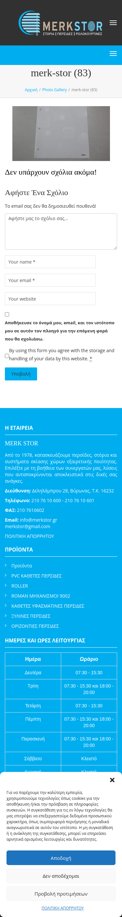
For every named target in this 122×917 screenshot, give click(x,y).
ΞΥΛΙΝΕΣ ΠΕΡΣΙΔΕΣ (30, 616)
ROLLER (19, 586)
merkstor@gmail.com (27, 526)
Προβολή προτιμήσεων (61, 893)
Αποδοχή (61, 858)
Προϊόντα (21, 566)
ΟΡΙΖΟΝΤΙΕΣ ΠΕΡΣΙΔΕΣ (35, 626)
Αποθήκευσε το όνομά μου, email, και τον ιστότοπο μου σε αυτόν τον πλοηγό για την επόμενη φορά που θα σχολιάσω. (60, 331)
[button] (112, 780)
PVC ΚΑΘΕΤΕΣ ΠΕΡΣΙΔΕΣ (36, 576)
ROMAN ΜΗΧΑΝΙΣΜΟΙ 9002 (40, 596)
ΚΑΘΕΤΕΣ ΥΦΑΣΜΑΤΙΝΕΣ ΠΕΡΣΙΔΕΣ (47, 606)
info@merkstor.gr (38, 520)
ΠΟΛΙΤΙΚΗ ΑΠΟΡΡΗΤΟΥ (63, 908)
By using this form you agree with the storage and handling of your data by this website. (62, 354)
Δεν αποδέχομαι (61, 876)
